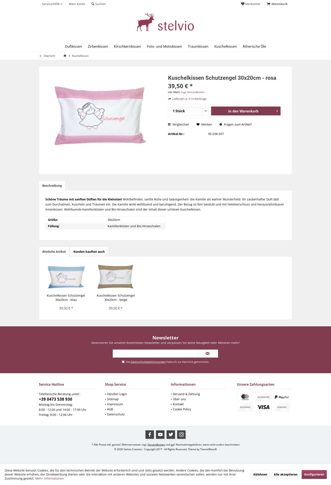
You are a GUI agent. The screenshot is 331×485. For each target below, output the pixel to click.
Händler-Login (117, 394)
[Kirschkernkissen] (127, 46)
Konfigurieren (314, 474)
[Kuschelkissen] (225, 46)
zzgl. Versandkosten (193, 92)
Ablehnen (260, 474)
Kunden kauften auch (89, 252)
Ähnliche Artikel (54, 252)
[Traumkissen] (198, 46)
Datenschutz (116, 414)
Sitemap (113, 399)
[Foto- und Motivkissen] (164, 46)
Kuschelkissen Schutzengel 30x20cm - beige (116, 297)
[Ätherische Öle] (254, 46)
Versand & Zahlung (186, 394)
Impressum (115, 404)
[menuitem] (277, 4)
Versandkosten (156, 444)
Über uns (179, 399)
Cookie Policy (182, 409)
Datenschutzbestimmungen (148, 362)
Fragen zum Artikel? (236, 124)
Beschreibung (52, 186)
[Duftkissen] (73, 46)
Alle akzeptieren (285, 474)
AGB (110, 409)
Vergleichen (178, 124)
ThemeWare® (208, 449)
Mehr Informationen (49, 478)
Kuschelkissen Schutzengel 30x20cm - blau (66, 297)
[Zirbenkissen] (98, 46)
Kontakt (178, 404)
